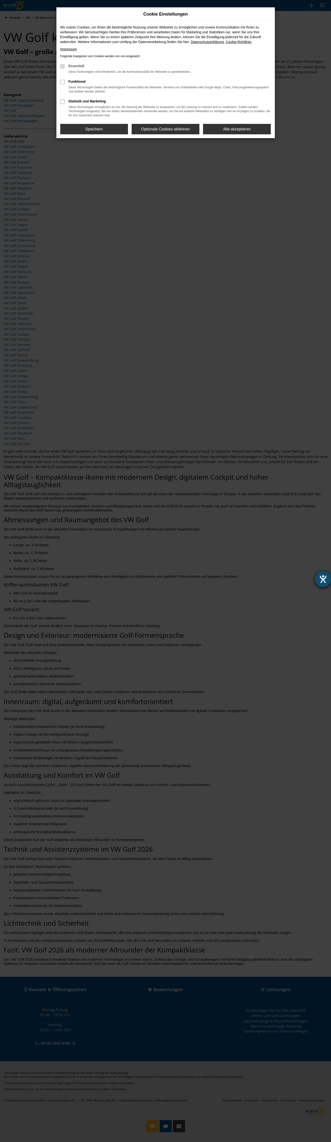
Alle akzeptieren (237, 129)
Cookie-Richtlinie (238, 42)
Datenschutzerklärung (207, 42)
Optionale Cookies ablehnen (165, 129)
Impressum (68, 49)
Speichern (94, 129)
